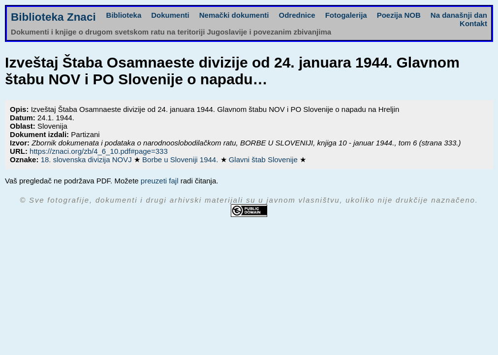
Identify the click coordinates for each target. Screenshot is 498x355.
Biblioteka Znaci (53, 17)
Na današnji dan (459, 15)
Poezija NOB (399, 15)
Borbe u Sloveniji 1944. (181, 159)
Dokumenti (170, 15)
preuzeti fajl (160, 181)
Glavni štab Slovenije (264, 159)
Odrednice (297, 15)
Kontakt (473, 23)
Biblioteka (124, 15)
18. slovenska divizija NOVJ (87, 159)
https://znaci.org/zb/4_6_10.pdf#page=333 (99, 151)
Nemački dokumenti (234, 15)
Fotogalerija (346, 15)
